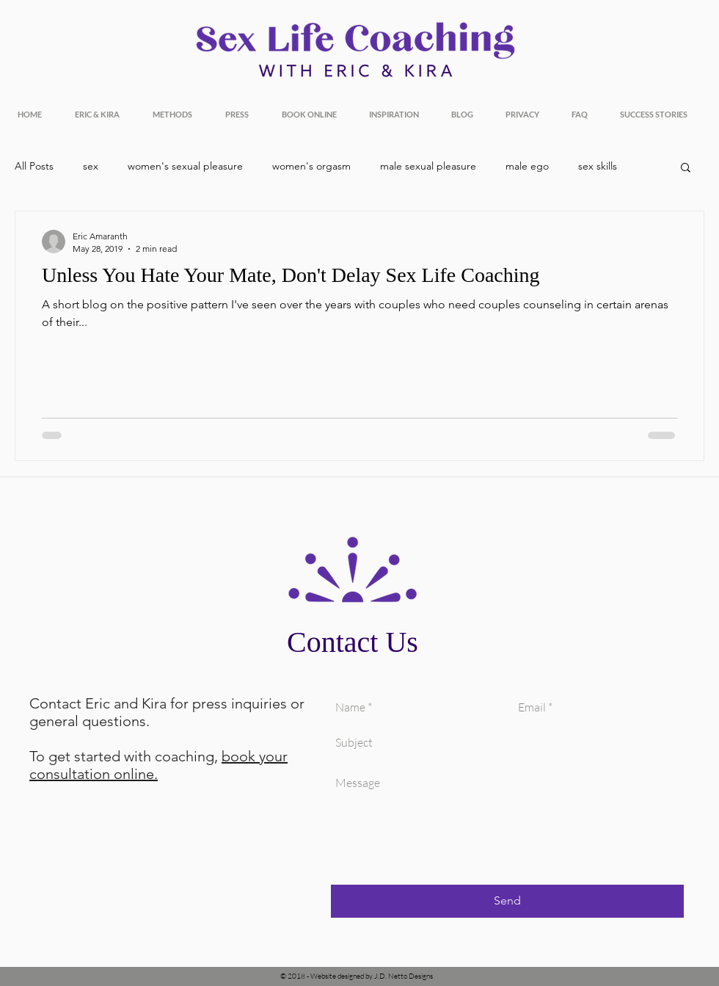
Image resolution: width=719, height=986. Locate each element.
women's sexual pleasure (185, 166)
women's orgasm (311, 166)
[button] (686, 168)
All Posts (34, 166)
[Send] (507, 901)
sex (90, 166)
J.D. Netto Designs (403, 976)
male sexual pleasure (428, 166)
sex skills (597, 166)
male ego (527, 166)
